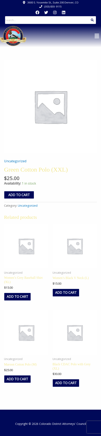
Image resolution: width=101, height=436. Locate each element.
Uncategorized (15, 161)
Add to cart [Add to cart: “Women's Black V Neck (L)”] (66, 292)
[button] (97, 36)
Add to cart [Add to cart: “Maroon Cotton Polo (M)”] (17, 379)
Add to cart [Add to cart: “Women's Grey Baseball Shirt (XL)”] (17, 296)
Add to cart (19, 195)
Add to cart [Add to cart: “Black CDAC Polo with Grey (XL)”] (66, 383)
